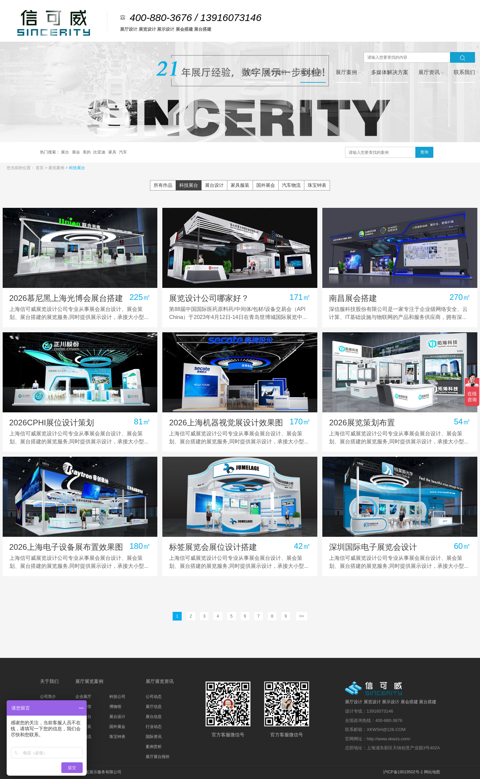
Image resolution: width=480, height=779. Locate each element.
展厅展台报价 (158, 756)
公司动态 (154, 696)
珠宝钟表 (317, 185)
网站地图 (432, 772)
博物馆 (115, 706)
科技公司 (117, 696)
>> (301, 616)
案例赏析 (154, 746)
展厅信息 (154, 706)
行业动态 (154, 726)
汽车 (123, 152)
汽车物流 (291, 185)
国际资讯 (154, 736)
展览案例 (56, 167)
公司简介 (48, 696)
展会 (76, 152)
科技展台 (77, 167)
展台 (65, 152)
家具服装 (240, 185)
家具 (112, 152)
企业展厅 (83, 696)
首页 (40, 167)
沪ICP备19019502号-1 (403, 772)
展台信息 (154, 716)
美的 (87, 152)
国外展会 (265, 185)
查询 (424, 152)
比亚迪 (99, 152)
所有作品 (163, 185)
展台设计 (214, 185)
